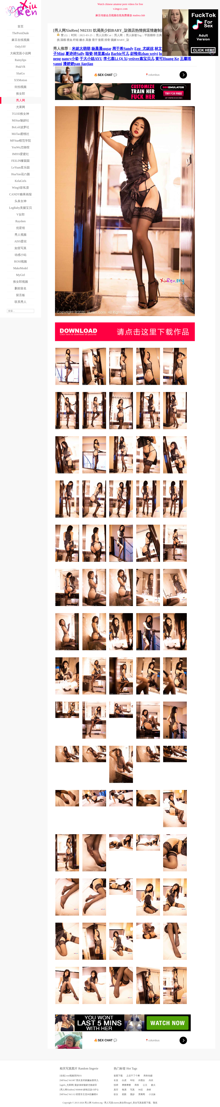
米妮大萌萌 (81, 48)
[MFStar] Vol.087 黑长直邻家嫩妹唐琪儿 (79, 1080)
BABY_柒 (123, 39)
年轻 (132, 1080)
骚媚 (113, 39)
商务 (137, 1085)
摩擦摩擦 (126, 1085)
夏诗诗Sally (74, 53)
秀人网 (118, 35)
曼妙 (132, 1094)
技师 (116, 1085)
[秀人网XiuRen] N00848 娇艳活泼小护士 (79, 1089)
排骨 (107, 39)
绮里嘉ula (102, 53)
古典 (159, 35)
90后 (140, 1089)
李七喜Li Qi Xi (115, 59)
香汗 (95, 39)
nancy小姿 (70, 59)
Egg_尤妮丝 (144, 48)
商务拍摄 (148, 1075)
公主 (145, 1085)
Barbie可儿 (120, 53)
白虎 (124, 1080)
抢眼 (124, 1094)
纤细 (75, 39)
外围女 (141, 1080)
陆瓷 (89, 53)
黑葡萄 (141, 1094)
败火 (153, 1085)
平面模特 (149, 35)
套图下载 (118, 1075)
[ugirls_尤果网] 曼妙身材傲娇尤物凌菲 (78, 1085)
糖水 (82, 39)
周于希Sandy (122, 48)
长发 (116, 1080)
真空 (116, 1089)
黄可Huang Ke (167, 59)
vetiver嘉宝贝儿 (141, 59)
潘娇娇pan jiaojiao (78, 64)
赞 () (62, 35)
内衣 (151, 1080)
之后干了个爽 (133, 1075)
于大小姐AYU (91, 59)
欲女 (116, 1094)
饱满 (124, 1089)
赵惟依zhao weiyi (144, 53)
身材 (149, 1089)
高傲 (88, 39)
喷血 (69, 39)
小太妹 (152, 1094)
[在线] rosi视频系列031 (71, 1075)
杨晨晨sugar (101, 48)
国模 (63, 39)
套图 (101, 39)
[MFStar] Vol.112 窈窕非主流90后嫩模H (79, 1094)
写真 (132, 1089)
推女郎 (123, 1102)
